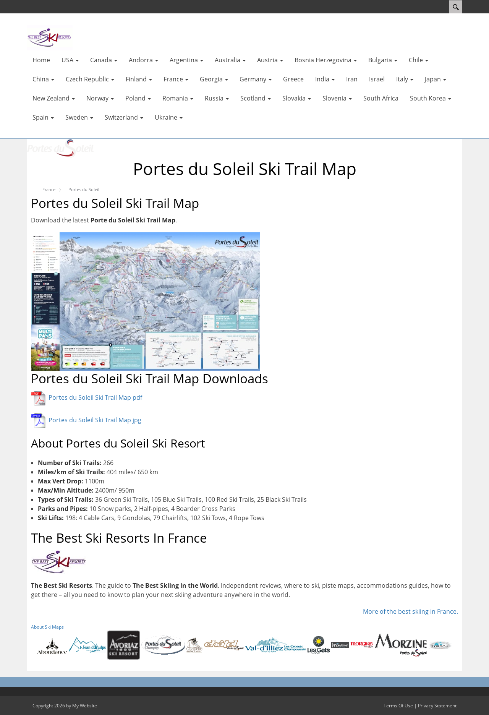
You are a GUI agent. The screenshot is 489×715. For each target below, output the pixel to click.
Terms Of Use (398, 705)
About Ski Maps (47, 627)
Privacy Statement (437, 705)
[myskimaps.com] (50, 37)
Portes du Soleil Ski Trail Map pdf (95, 397)
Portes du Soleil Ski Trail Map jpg (95, 420)
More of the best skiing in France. (410, 611)
